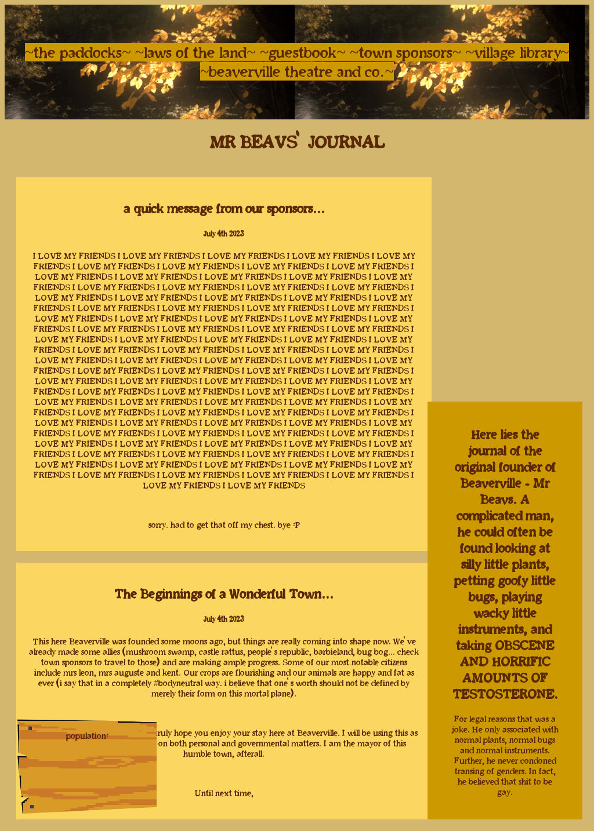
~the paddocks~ (78, 52)
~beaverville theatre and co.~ (297, 71)
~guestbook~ (305, 52)
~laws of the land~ (195, 52)
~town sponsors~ (407, 52)
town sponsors (66, 662)
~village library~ (517, 52)
